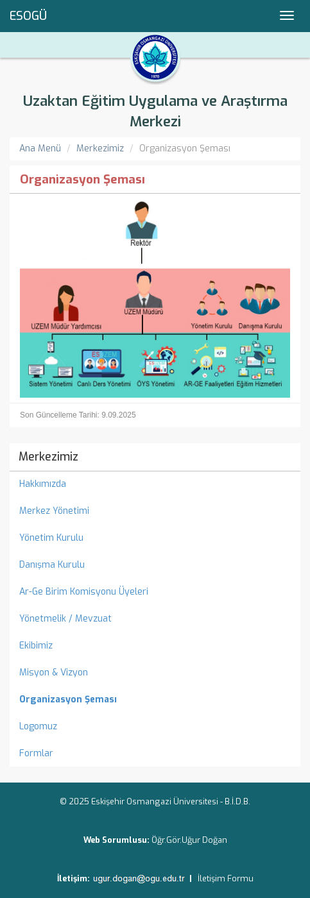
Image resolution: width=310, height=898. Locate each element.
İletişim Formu (226, 878)
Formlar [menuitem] (36, 753)
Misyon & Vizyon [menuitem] (53, 672)
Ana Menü (40, 148)
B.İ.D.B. (237, 801)
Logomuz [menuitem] (38, 726)
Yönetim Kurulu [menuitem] (51, 538)
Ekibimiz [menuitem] (36, 646)
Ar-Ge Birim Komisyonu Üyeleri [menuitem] (83, 592)
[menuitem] (155, 700)
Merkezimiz (100, 148)
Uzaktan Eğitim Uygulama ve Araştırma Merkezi (155, 111)
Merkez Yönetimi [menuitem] (54, 511)
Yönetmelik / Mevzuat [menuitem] (65, 619)
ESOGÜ (28, 16)
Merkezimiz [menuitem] (48, 456)
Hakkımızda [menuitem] (42, 484)
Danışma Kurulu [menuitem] (52, 565)
